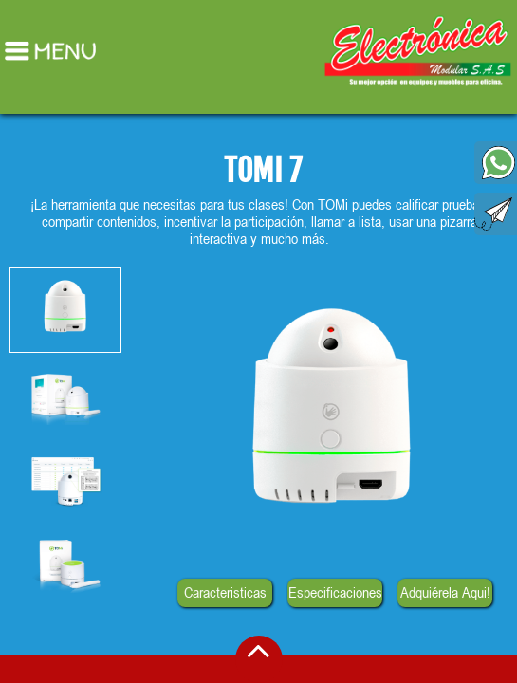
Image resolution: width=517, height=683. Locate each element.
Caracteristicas (225, 592)
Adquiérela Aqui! (444, 592)
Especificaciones (334, 592)
